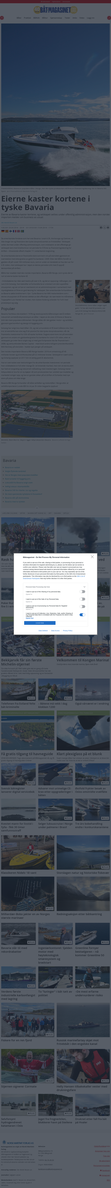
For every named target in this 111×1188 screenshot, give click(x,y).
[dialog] (55, 594)
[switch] (82, 591)
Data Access (55, 630)
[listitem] (55, 587)
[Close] (93, 557)
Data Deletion (43, 630)
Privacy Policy (67, 630)
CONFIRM (40, 623)
